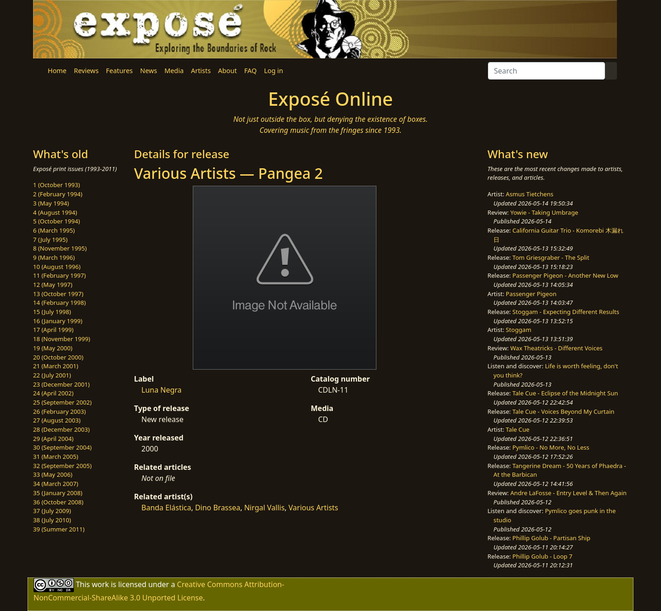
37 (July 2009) (52, 511)
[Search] (546, 71)
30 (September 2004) (62, 447)
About (227, 70)
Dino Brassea (218, 508)
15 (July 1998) (52, 312)
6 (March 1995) (54, 230)
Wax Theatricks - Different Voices (556, 348)
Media (174, 70)
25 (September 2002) (62, 402)
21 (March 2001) (55, 366)
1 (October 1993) (56, 185)
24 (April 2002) (53, 393)
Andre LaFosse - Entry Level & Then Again (568, 493)
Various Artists (313, 508)
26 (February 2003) (59, 411)
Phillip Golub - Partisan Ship (551, 538)
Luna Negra (161, 390)
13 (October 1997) (58, 294)
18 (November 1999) (61, 339)
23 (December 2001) (61, 384)
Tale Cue (518, 429)
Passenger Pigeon (531, 294)
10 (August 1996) (56, 267)
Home (57, 70)
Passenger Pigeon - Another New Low (565, 275)
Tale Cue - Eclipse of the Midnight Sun (565, 393)
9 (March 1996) (54, 257)
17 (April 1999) (53, 329)
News (148, 70)
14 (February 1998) (59, 302)
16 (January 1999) (57, 321)
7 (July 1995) (50, 239)
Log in (273, 70)
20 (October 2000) (58, 357)
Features (119, 70)
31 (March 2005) (55, 456)
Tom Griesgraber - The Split (550, 257)
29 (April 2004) (53, 438)
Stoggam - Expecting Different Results (565, 312)
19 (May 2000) (53, 348)
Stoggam (519, 329)
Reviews (86, 70)
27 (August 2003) (56, 420)
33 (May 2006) (53, 474)
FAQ (250, 70)
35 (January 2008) (57, 493)
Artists (201, 70)
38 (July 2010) (52, 520)
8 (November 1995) (60, 248)
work (100, 584)
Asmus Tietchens (530, 194)
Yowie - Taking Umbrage (544, 212)
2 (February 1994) (57, 194)
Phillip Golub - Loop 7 (542, 556)
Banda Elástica (166, 508)
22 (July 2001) (52, 375)
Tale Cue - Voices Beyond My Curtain (563, 411)
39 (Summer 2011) (58, 529)
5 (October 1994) (56, 221)
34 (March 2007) (55, 484)
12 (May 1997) (53, 284)
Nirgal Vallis (264, 508)
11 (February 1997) (59, 275)
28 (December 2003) (61, 429)
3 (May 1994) (51, 203)
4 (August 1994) (55, 212)
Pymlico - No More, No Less (550, 447)
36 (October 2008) (58, 502)
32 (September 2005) (62, 466)
